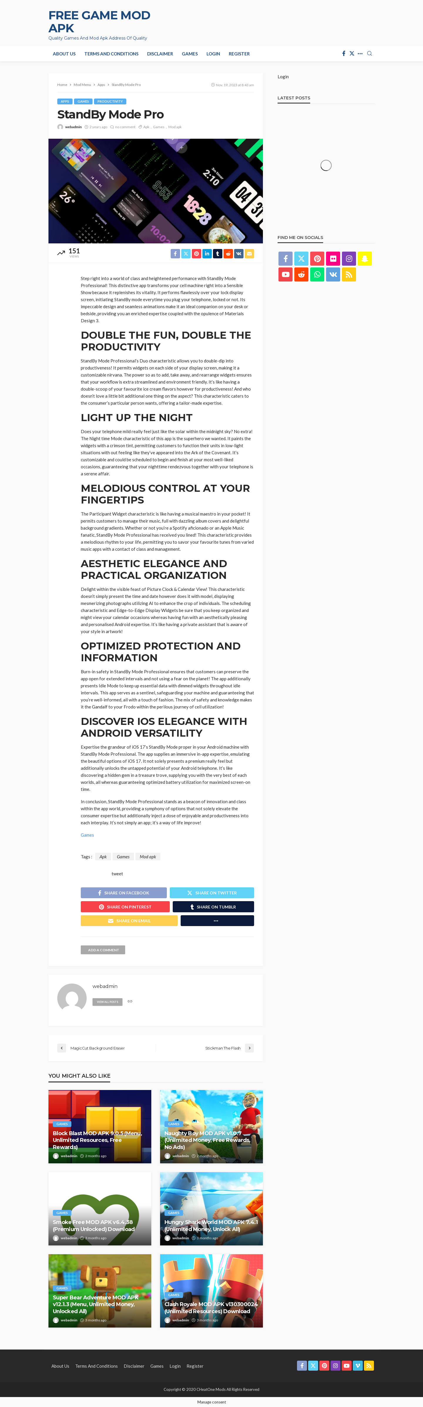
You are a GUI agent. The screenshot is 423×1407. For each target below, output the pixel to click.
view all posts (107, 1001)
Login (213, 53)
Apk (146, 127)
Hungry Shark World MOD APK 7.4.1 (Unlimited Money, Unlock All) (211, 1225)
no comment (125, 127)
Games (190, 53)
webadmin (73, 127)
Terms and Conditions (111, 53)
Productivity (110, 101)
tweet (117, 873)
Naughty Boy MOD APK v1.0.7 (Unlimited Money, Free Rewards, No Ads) (207, 1140)
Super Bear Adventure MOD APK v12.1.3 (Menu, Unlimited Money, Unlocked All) (95, 1304)
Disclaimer (160, 53)
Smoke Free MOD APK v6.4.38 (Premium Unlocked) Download (94, 1225)
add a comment (103, 950)
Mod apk (175, 127)
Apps (65, 101)
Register (239, 53)
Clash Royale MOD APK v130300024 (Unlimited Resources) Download (211, 1307)
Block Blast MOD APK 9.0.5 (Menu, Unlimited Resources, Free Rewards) (97, 1140)
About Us (64, 53)
